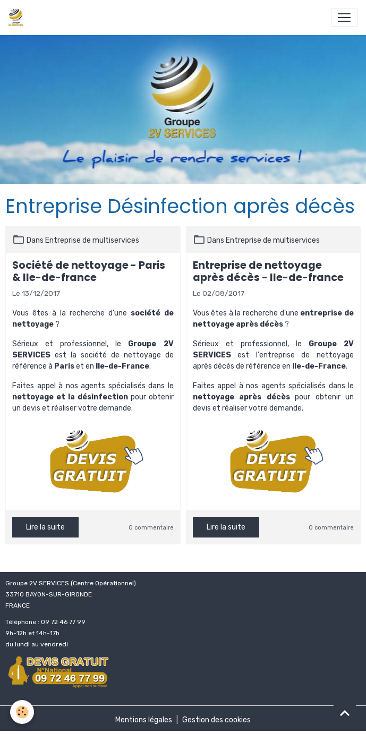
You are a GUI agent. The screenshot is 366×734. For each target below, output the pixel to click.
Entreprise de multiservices (92, 240)
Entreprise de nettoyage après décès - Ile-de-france (268, 271)
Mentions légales (143, 719)
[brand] (17, 17)
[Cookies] (23, 712)
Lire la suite (45, 527)
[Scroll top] (344, 712)
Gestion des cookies (216, 719)
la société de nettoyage (116, 355)
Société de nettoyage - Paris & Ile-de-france (88, 271)
